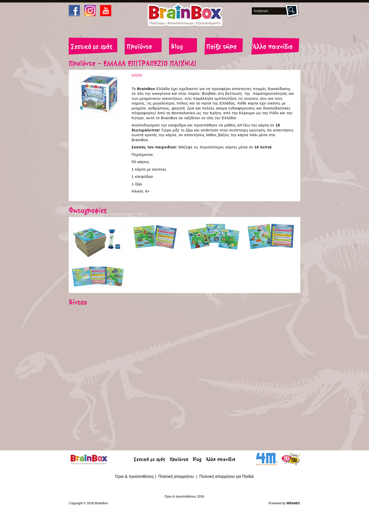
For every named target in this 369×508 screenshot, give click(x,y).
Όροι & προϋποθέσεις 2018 (184, 496)
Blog (177, 47)
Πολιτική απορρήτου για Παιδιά (226, 476)
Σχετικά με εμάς (91, 47)
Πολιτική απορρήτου (176, 476)
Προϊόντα (139, 47)
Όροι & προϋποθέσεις (134, 476)
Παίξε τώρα (221, 47)
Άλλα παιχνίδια (272, 47)
